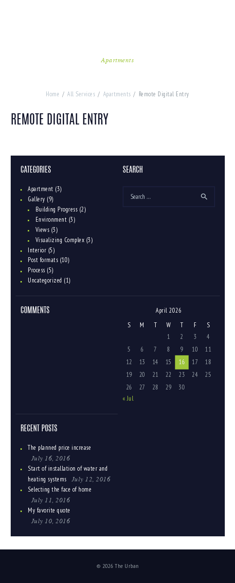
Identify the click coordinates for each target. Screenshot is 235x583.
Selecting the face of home (59, 489)
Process (36, 270)
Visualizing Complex (60, 240)
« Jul (128, 398)
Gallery (36, 199)
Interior (37, 250)
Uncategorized (45, 280)
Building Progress (57, 209)
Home (52, 94)
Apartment (41, 189)
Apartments (117, 59)
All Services (81, 94)
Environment (51, 219)
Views (43, 230)
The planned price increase (59, 447)
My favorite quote (49, 510)
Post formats (43, 260)
